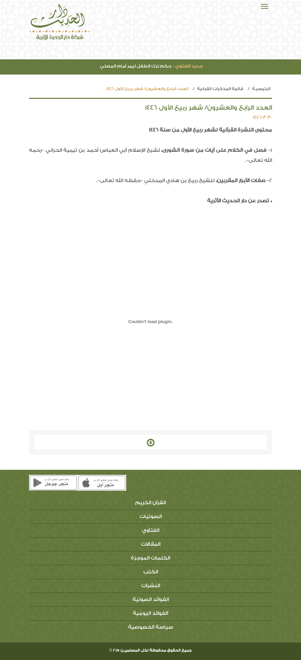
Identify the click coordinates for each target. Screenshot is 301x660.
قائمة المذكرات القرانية (220, 88)
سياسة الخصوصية (150, 627)
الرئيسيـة (261, 88)
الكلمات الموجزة (150, 558)
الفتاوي (150, 530)
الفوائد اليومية (150, 613)
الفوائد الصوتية (151, 599)
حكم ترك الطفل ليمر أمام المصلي (151, 65)
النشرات (150, 586)
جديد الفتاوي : (188, 65)
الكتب (150, 572)
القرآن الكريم (150, 503)
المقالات (150, 544)
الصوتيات (151, 516)
